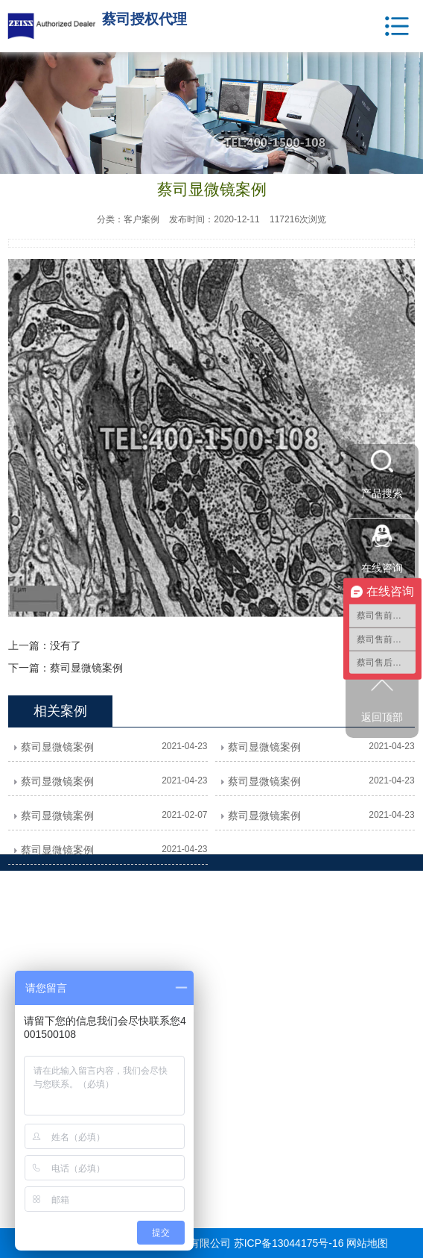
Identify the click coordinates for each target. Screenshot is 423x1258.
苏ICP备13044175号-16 (289, 1243)
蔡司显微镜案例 (86, 668)
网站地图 (367, 1243)
